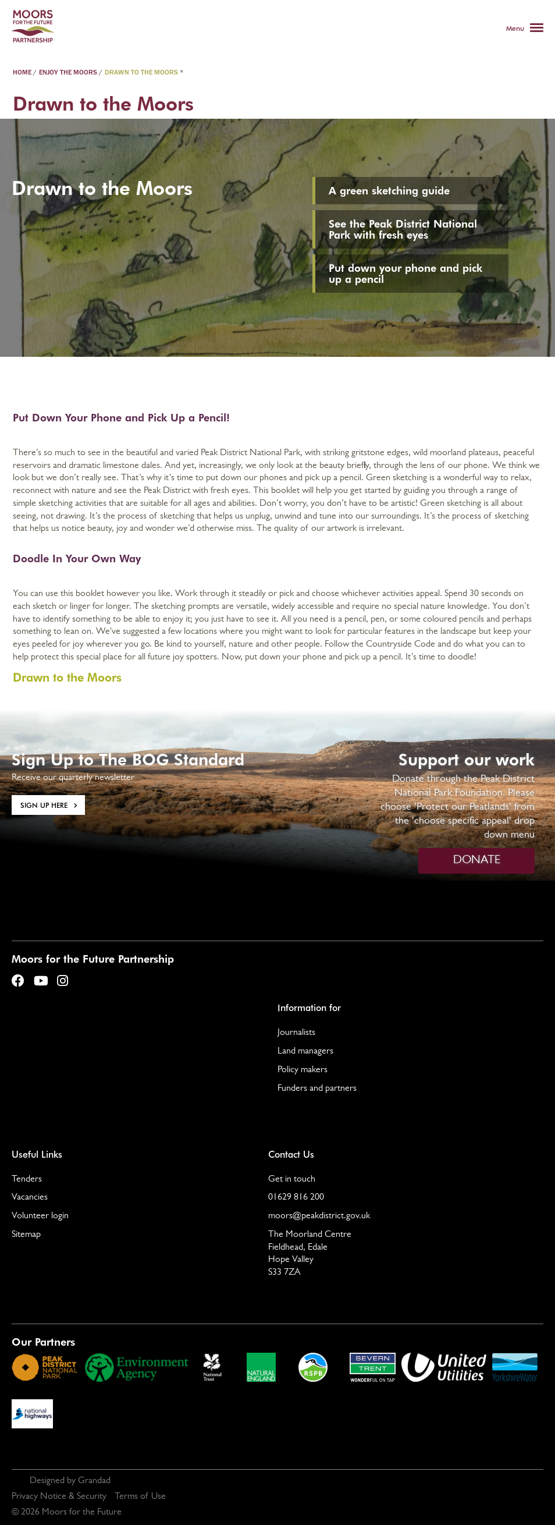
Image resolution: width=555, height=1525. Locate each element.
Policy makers (303, 1070)
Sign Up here (43, 805)
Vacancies (30, 1198)
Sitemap (26, 1235)
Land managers (305, 1051)
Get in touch (291, 1179)
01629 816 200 (296, 1198)
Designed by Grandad (70, 1481)
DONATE (476, 861)
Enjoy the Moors (68, 73)
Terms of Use (140, 1497)
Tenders (27, 1179)
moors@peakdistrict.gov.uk (319, 1216)
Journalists (296, 1033)
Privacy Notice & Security (59, 1497)
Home (22, 73)
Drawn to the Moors (67, 677)
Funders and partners (317, 1089)
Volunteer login (40, 1216)
